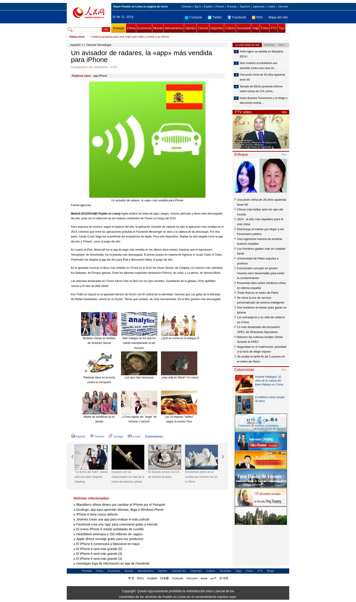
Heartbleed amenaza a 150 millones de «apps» (109, 534)
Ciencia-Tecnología (98, 45)
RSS (257, 17)
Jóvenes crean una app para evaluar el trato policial (112, 519)
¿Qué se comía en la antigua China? (183, 338)
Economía (144, 28)
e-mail (134, 436)
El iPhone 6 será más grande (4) (99, 553)
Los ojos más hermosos (139, 377)
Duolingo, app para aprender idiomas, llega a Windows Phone (119, 509)
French (220, 6)
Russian (232, 6)
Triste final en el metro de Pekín (258, 292)
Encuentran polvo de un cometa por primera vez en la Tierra (201, 476)
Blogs (270, 570)
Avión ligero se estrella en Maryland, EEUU (262, 54)
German (283, 6)
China (131, 28)
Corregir (116, 436)
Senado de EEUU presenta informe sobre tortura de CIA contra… (261, 89)
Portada (118, 28)
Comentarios (154, 436)
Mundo (158, 28)
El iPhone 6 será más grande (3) (99, 558)
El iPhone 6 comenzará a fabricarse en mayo (108, 544)
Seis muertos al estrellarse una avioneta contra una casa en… (258, 66)
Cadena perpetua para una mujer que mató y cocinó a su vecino (130, 36)
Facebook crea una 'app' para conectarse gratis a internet (116, 524)
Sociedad (243, 28)
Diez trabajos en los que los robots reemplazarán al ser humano (139, 343)
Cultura (230, 28)
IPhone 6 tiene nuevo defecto (97, 514)
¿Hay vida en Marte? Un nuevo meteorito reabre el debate (196, 377)
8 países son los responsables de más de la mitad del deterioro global (127, 476)
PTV (274, 28)
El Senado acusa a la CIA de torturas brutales (163, 474)
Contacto (193, 17)
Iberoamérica (174, 28)
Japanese (259, 6)
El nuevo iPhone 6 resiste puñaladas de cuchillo (110, 529)
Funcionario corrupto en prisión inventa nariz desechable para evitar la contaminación (260, 273)
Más (284, 112)
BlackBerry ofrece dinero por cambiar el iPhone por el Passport (120, 504)
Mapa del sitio (278, 17)
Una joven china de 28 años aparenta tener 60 (262, 77)
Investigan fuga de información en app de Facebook (112, 563)
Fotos (265, 28)
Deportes (216, 28)
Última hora (76, 36)
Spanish (245, 6)
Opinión (190, 28)
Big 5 (198, 6)
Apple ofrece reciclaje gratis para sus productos (109, 539)
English (208, 6)
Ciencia (203, 28)
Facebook (236, 17)
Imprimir (78, 436)
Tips (282, 28)
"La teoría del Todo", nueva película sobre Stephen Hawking (91, 476)
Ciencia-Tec (179, 570)
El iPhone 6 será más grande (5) (99, 549)
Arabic (271, 6)
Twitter (215, 17)
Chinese (187, 6)
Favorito (97, 436)
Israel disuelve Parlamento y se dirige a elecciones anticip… (263, 100)
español (75, 45)
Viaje (255, 28)
